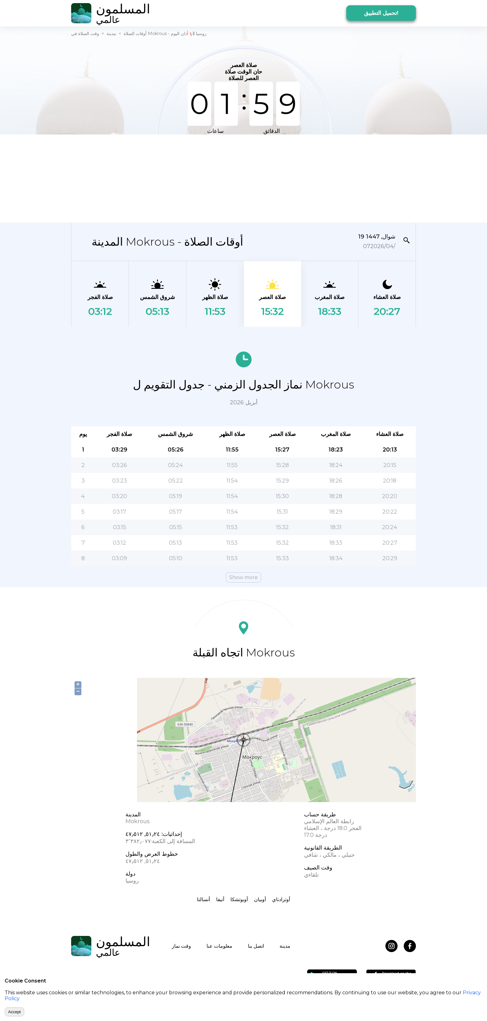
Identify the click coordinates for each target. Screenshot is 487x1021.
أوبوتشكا (239, 899)
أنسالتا (203, 899)
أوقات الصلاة (135, 33)
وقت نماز (181, 946)
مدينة (111, 33)
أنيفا (220, 899)
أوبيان (260, 899)
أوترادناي (281, 899)
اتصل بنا (256, 946)
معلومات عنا (219, 946)
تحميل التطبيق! (381, 13)
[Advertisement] (243, 177)
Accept (14, 1012)
